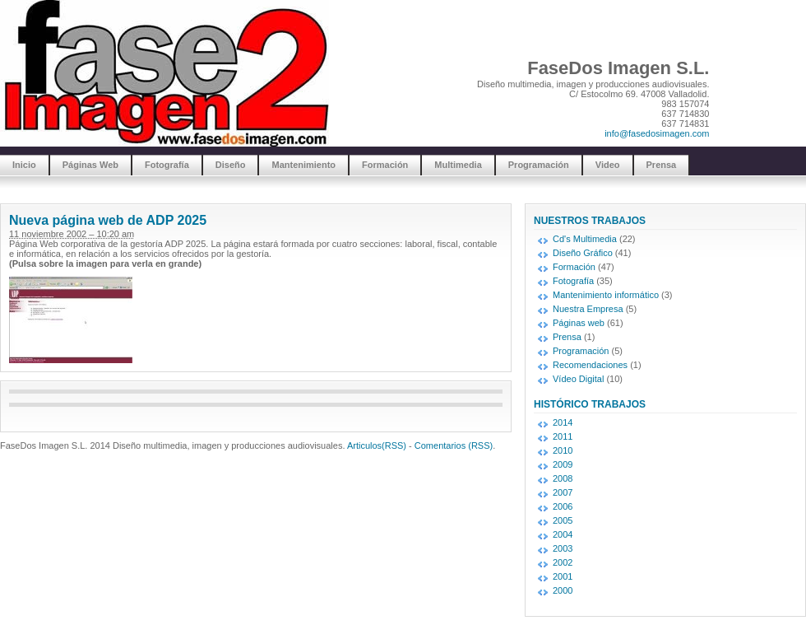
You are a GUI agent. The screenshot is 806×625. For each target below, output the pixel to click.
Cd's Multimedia (585, 239)
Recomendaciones (590, 365)
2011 (562, 436)
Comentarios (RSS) (454, 445)
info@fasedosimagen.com (656, 133)
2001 (562, 576)
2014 (562, 422)
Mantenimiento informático (606, 295)
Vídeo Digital (578, 379)
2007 (562, 492)
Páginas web (578, 323)
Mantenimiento (303, 165)
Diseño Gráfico (583, 253)
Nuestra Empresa (588, 309)
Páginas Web (90, 165)
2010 (562, 450)
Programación (538, 165)
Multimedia (457, 165)
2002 (562, 562)
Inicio (24, 165)
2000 (562, 590)
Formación (385, 165)
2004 (562, 534)
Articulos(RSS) (376, 445)
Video (607, 165)
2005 (562, 520)
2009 (562, 464)
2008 (562, 478)
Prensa (661, 165)
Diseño (230, 165)
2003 (562, 548)
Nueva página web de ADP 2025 (107, 220)
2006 (562, 506)
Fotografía (167, 165)
